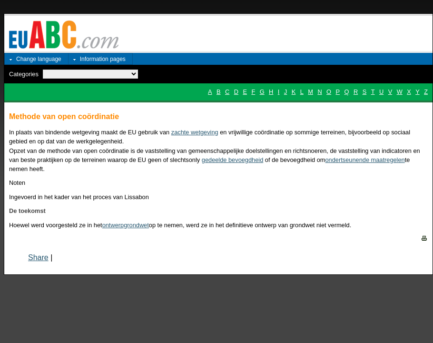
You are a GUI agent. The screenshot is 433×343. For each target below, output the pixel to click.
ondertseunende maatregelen (365, 159)
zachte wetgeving (194, 132)
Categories (24, 74)
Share (38, 257)
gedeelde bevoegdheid (233, 159)
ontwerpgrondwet (125, 225)
